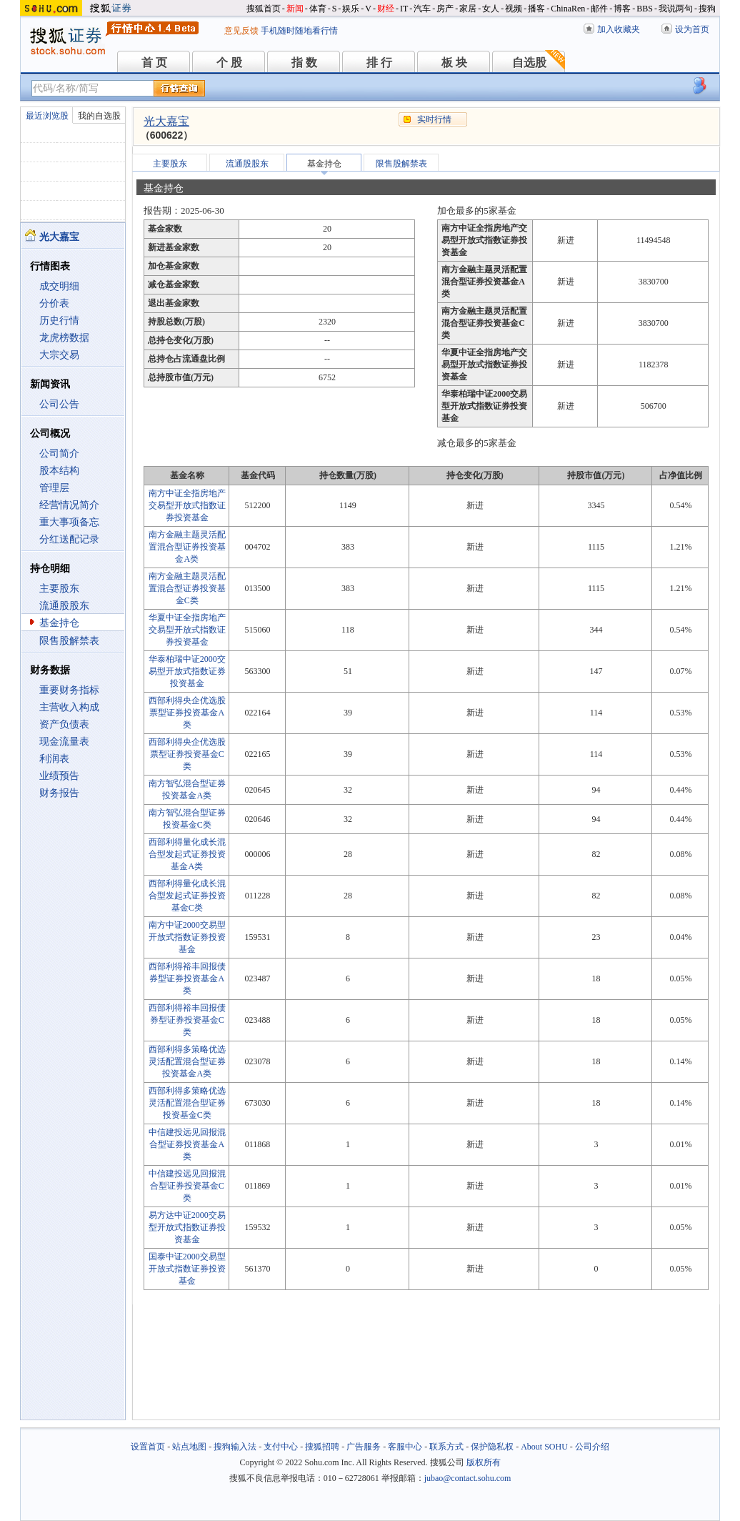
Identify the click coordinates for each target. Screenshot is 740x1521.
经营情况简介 (69, 505)
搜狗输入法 (235, 1447)
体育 (317, 9)
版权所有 (483, 1462)
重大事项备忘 (69, 522)
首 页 (154, 62)
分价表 (54, 303)
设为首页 (692, 29)
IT (404, 9)
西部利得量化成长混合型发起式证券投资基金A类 (187, 854)
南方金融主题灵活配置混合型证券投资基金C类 (187, 588)
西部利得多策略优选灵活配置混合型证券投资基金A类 (187, 1061)
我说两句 (676, 9)
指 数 (304, 62)
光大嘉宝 (166, 121)
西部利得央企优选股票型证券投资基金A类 (187, 712)
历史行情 (59, 320)
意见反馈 (241, 31)
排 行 (379, 62)
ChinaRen (568, 9)
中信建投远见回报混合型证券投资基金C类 (187, 1186)
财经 (385, 9)
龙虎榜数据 (64, 337)
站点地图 (189, 1447)
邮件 (599, 9)
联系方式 (446, 1447)
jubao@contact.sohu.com (467, 1478)
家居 (467, 9)
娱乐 (350, 9)
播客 (536, 9)
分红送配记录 (69, 539)
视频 (513, 9)
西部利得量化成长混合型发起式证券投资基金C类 (187, 895)
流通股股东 (64, 605)
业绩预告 (59, 776)
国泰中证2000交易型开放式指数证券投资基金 (187, 1269)
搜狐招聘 (322, 1447)
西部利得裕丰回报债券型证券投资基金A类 (187, 978)
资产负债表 (64, 724)
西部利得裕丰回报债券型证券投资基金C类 (187, 1020)
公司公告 (59, 404)
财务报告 (59, 793)
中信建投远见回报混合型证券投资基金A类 (187, 1144)
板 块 (454, 62)
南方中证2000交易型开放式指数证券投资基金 (187, 937)
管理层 (54, 487)
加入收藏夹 (618, 29)
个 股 (229, 62)
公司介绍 (592, 1447)
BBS (644, 9)
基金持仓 (59, 623)
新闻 (295, 9)
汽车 (422, 9)
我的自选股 (99, 116)
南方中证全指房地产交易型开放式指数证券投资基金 (187, 505)
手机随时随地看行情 (299, 31)
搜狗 (707, 9)
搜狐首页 (263, 9)
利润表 (54, 758)
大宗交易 (59, 355)
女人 (490, 9)
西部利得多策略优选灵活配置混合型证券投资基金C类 (187, 1103)
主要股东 (59, 588)
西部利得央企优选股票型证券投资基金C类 (187, 754)
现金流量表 (64, 741)
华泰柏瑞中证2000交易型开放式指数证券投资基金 (187, 671)
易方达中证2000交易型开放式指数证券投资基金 (187, 1227)
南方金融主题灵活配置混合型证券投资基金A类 (187, 547)
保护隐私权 (492, 1447)
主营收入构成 (69, 707)
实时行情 (434, 119)
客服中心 (405, 1447)
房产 (445, 9)
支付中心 (281, 1447)
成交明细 (59, 286)
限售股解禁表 (69, 640)
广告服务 (363, 1447)
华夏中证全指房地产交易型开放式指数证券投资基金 (187, 630)
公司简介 (59, 453)
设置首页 (148, 1447)
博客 (622, 9)
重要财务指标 (69, 690)
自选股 (529, 62)
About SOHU (544, 1447)
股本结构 (59, 470)
